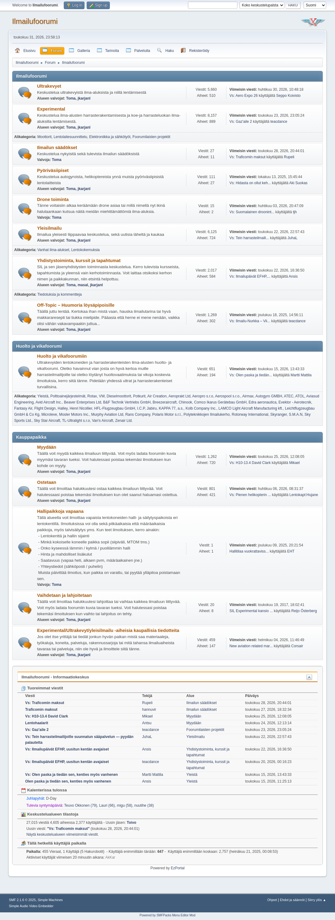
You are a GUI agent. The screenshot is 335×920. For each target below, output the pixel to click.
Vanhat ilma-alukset (53, 250)
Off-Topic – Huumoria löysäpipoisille (75, 305)
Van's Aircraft (102, 420)
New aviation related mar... (251, 646)
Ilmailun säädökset (57, 147)
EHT (290, 551)
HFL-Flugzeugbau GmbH (114, 408)
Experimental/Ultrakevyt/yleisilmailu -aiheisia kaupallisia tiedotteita (108, 630)
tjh (295, 212)
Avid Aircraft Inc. (48, 402)
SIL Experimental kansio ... (251, 611)
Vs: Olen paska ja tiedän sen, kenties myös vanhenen (71, 774)
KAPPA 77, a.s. (171, 408)
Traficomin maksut (41, 709)
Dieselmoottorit (119, 396)
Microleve (49, 414)
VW (102, 396)
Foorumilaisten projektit (151, 137)
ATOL (299, 396)
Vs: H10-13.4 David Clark (250, 463)
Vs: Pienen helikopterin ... (250, 495)
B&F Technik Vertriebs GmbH (127, 402)
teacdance (278, 121)
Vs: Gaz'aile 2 (240, 121)
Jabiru (152, 408)
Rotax (92, 396)
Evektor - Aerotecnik (295, 402)
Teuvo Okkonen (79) (80, 805)
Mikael (294, 463)
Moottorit (44, 137)
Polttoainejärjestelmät (67, 396)
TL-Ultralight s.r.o (76, 420)
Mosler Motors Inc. (74, 414)
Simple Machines (50, 900)
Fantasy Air (23, 408)
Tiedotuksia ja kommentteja (59, 294)
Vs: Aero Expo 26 (243, 95)
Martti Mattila (301, 375)
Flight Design (45, 408)
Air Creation (157, 396)
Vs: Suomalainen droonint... (251, 212)
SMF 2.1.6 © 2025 (22, 900)
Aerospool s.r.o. (227, 396)
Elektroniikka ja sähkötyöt (109, 137)
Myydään (46, 447)
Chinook (185, 402)
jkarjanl (83, 98)
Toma (71, 98)
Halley (62, 408)
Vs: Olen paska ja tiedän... (250, 375)
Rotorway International (250, 414)
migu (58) (124, 805)
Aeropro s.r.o (202, 396)
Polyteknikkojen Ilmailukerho (207, 414)
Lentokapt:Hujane (304, 495)
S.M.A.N (296, 414)
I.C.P (141, 408)
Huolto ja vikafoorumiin (62, 356)
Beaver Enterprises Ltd (82, 402)
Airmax (248, 396)
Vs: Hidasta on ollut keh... (250, 183)
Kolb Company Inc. (201, 408)
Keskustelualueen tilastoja (49, 814)
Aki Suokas (298, 183)
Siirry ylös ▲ (317, 900)
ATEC (289, 396)
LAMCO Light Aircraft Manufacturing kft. (250, 408)
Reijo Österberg (304, 611)
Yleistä (42, 396)
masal (82, 285)
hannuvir (149, 709)
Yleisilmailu (49, 228)
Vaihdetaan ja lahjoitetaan (64, 595)
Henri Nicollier (81, 408)
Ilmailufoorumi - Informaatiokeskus (55, 677)
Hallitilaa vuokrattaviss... (249, 551)
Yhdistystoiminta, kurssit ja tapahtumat (79, 260)
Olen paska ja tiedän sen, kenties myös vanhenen (68, 781)
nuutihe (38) (144, 805)
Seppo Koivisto (288, 95)
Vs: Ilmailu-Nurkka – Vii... (249, 321)
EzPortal (178, 868)
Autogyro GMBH (268, 396)
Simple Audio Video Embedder (31, 906)
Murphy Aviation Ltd (107, 414)
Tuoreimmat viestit (42, 688)
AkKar (110, 857)
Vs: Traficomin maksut (247, 157)
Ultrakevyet (49, 86)
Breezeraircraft (165, 402)
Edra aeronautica (262, 402)
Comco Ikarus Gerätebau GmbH (220, 402)
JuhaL (292, 238)
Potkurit (139, 396)
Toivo (131, 822)
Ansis (293, 276)
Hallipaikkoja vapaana (60, 511)
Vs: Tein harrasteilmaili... (249, 238)
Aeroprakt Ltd (179, 396)
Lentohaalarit (36, 723)
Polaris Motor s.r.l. (167, 414)
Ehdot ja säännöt (292, 900)
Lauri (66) (107, 805)
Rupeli (289, 157)
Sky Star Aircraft (47, 420)
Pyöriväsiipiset (52, 170)
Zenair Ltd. (123, 420)
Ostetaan (46, 482)
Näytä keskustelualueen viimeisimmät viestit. (62, 834)
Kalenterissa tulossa (44, 790)
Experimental (51, 109)
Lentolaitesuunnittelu (70, 137)
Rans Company (137, 414)
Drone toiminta (52, 199)
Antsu (147, 723)
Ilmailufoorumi (34, 21)
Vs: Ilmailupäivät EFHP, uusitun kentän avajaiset (67, 749)
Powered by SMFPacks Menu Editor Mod (168, 915)
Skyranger (278, 414)
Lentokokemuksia (85, 250)
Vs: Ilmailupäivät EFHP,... (249, 276)
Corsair (297, 646)
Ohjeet (272, 900)
